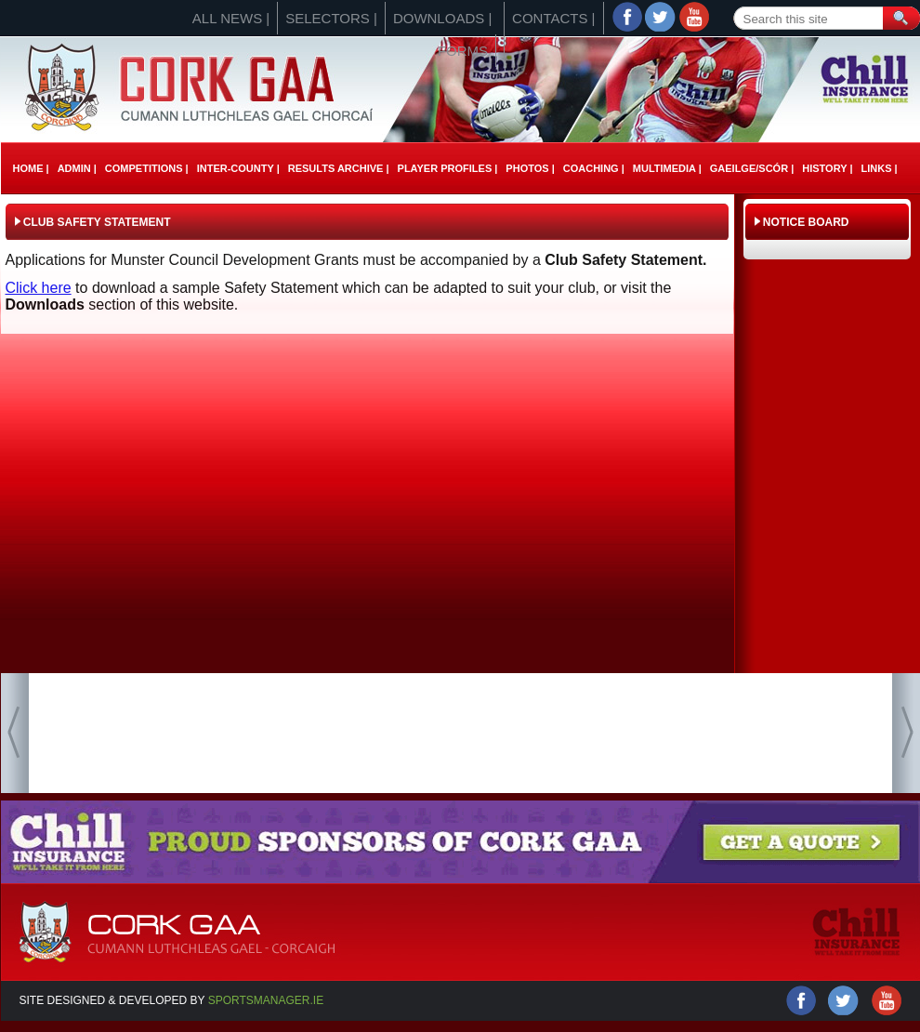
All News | (230, 18)
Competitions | (147, 168)
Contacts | (553, 18)
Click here (39, 288)
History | (827, 168)
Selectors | (331, 18)
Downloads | (442, 18)
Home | (31, 168)
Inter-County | (238, 168)
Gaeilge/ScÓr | (752, 168)
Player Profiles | (448, 168)
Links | (879, 168)
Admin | (77, 168)
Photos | (530, 168)
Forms (463, 51)
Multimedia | (667, 168)
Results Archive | (338, 168)
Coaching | (593, 168)
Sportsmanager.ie (265, 1000)
